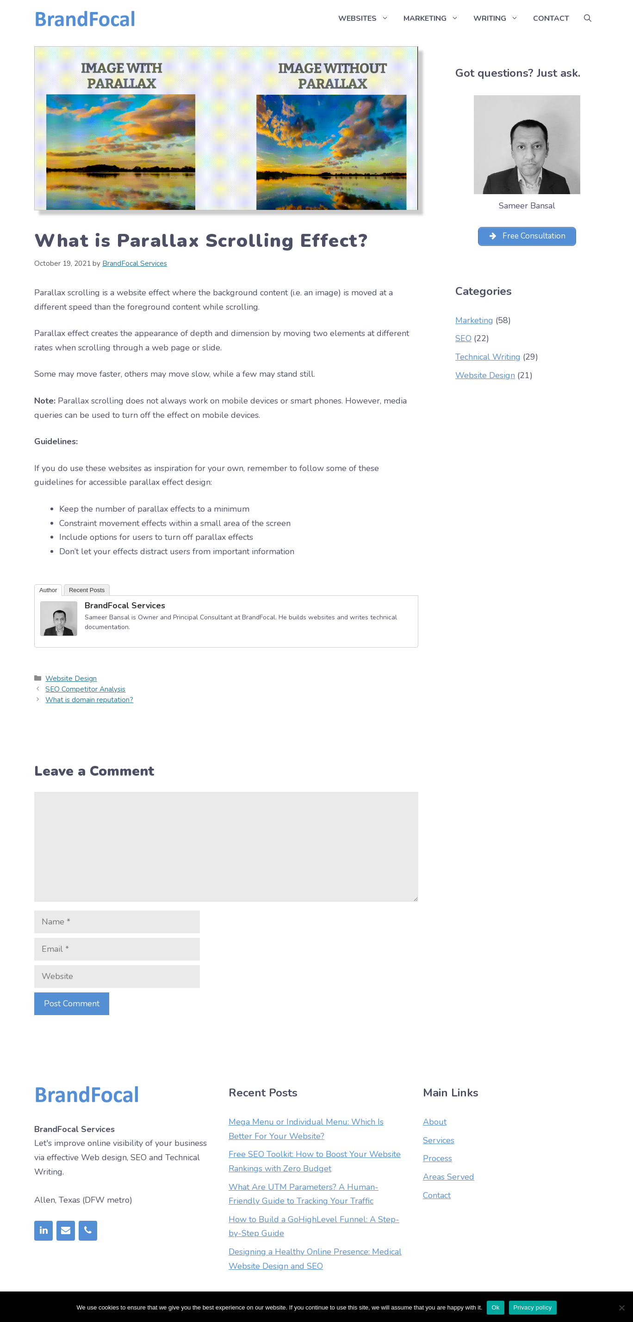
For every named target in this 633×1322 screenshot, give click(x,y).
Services (438, 1140)
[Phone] (88, 1231)
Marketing (434, 18)
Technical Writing (488, 358)
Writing (499, 18)
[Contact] (65, 1231)
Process (437, 1158)
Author (48, 590)
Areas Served (448, 1176)
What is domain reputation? (89, 699)
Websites (367, 18)
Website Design (71, 678)
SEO (463, 340)
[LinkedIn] (43, 1231)
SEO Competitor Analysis (85, 689)
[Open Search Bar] (588, 18)
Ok (495, 1307)
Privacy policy (533, 1307)
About (435, 1121)
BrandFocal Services (125, 605)
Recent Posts (87, 590)
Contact (551, 18)
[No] (621, 1307)
